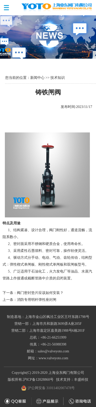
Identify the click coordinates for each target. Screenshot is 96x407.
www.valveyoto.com (53, 358)
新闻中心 (37, 78)
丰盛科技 (81, 379)
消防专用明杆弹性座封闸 (36, 300)
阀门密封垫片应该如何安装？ (40, 293)
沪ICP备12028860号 (38, 379)
